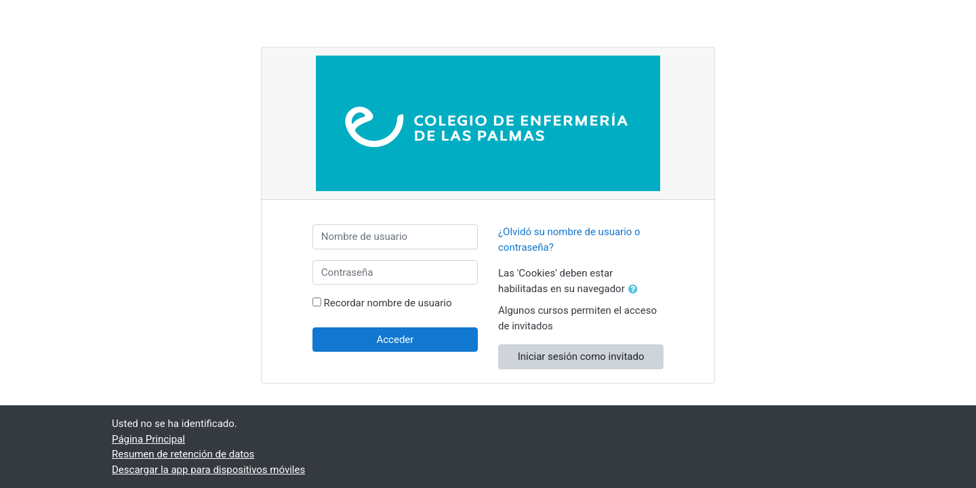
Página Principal (148, 439)
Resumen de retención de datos (183, 454)
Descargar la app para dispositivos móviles (208, 470)
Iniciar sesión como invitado (581, 356)
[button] (636, 289)
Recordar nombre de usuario (388, 303)
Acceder (394, 339)
